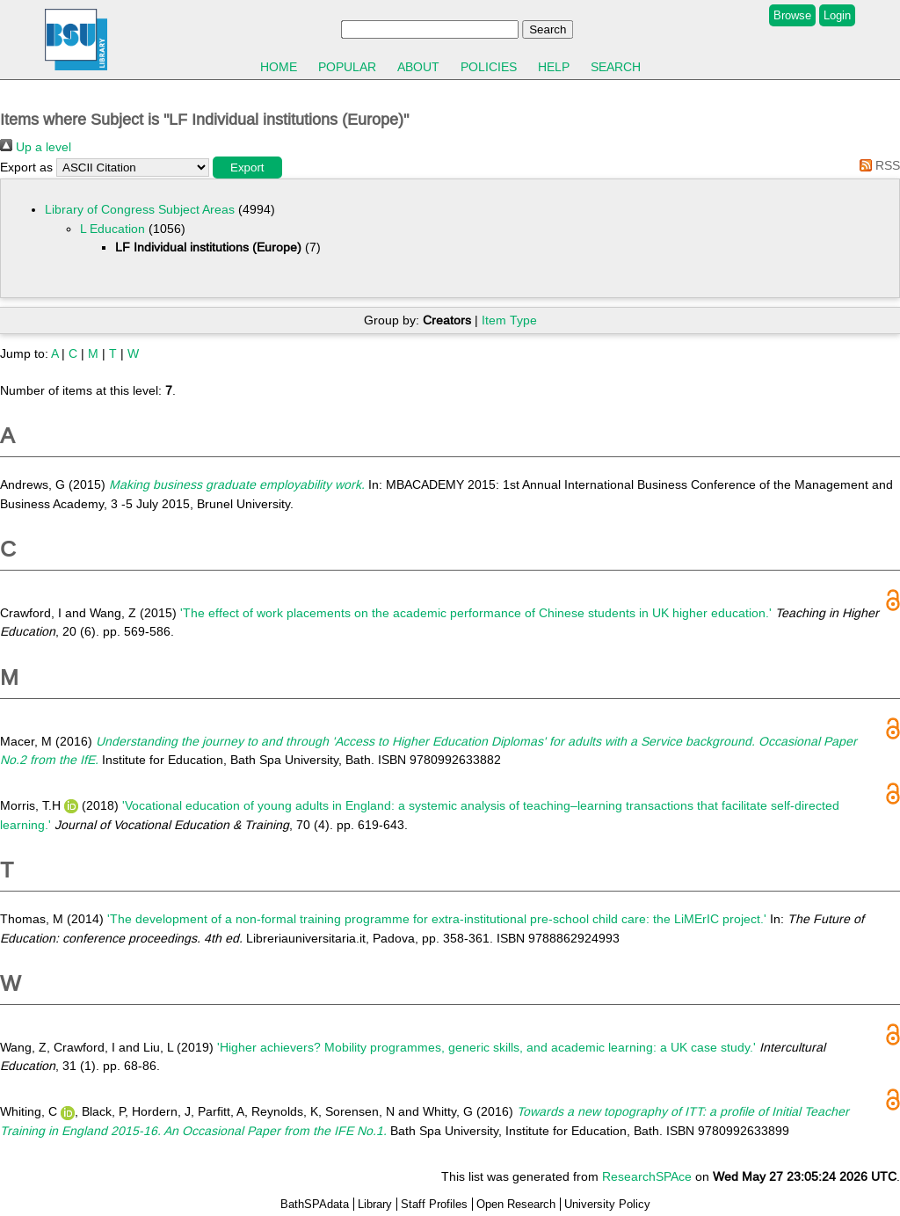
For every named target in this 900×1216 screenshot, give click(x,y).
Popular (347, 67)
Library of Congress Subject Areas (140, 209)
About (418, 67)
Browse (792, 15)
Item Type (509, 320)
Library (375, 1204)
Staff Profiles (434, 1204)
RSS (876, 165)
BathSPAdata (314, 1204)
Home (278, 67)
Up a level (35, 147)
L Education (112, 229)
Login (837, 15)
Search (616, 67)
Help (554, 67)
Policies (489, 67)
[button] (247, 167)
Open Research (515, 1204)
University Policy (607, 1204)
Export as (26, 167)
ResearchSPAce (647, 1176)
